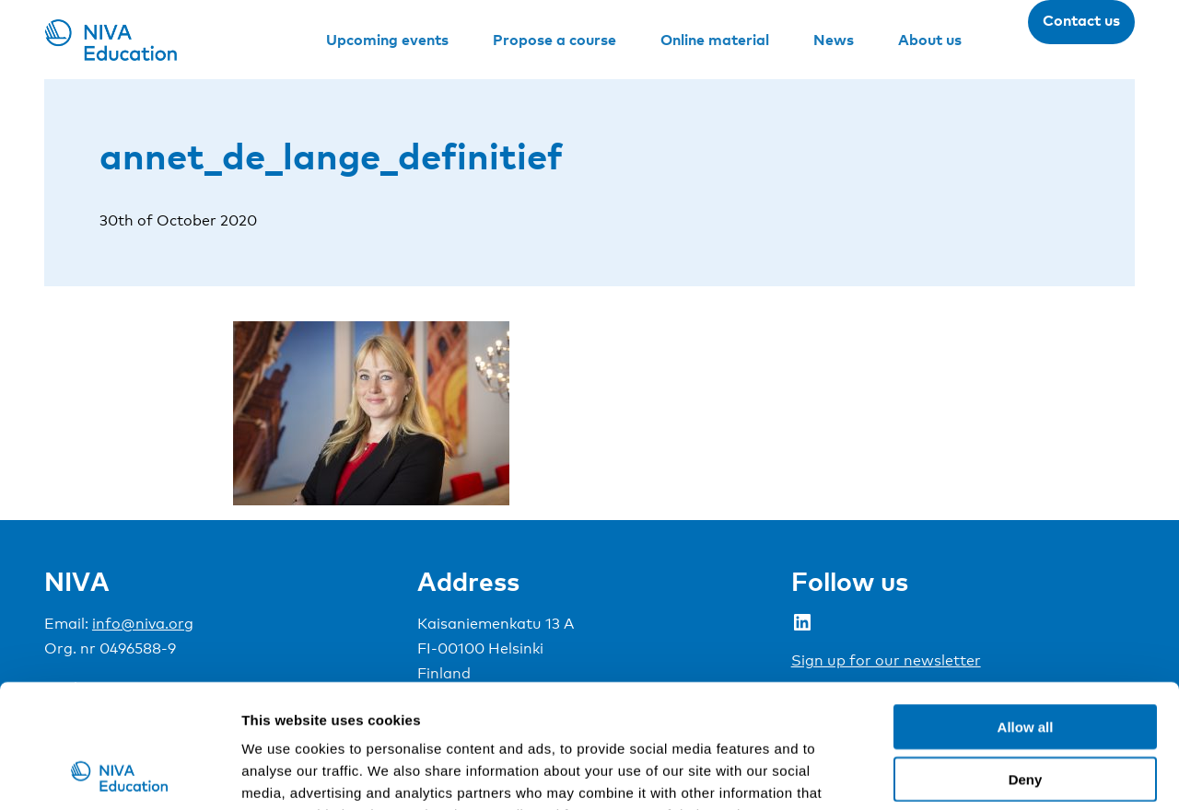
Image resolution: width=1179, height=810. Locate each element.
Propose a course (554, 39)
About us (930, 39)
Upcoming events (387, 39)
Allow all (1026, 611)
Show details (967, 773)
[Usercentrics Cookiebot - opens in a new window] (119, 774)
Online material (714, 39)
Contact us (1081, 20)
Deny (1026, 663)
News (833, 39)
